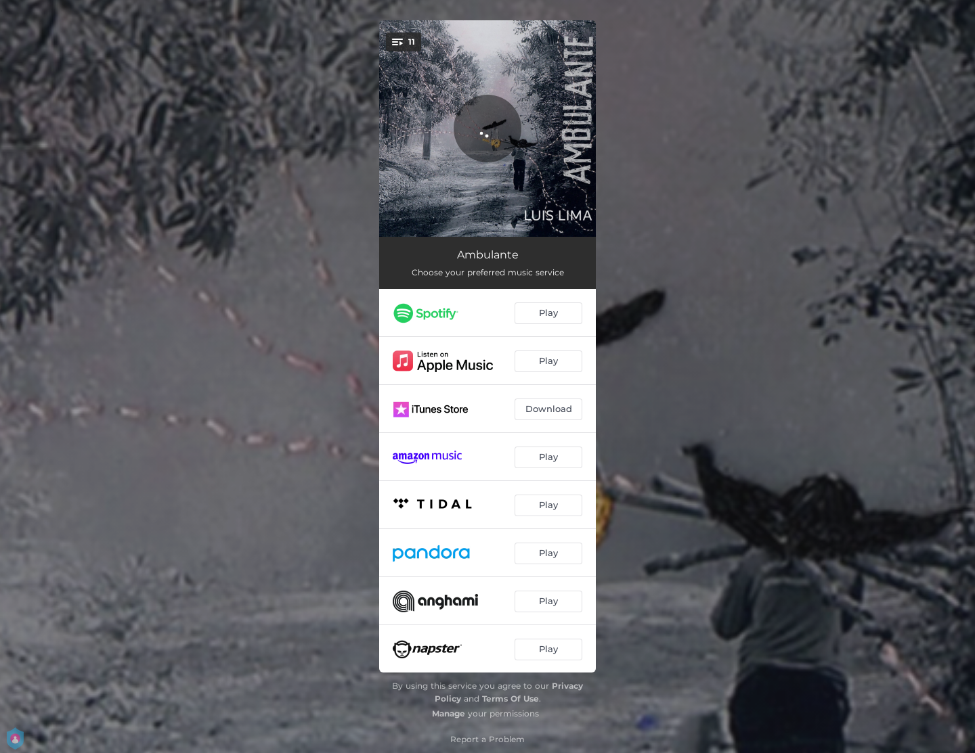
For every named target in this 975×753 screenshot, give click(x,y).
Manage (448, 713)
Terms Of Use (510, 698)
